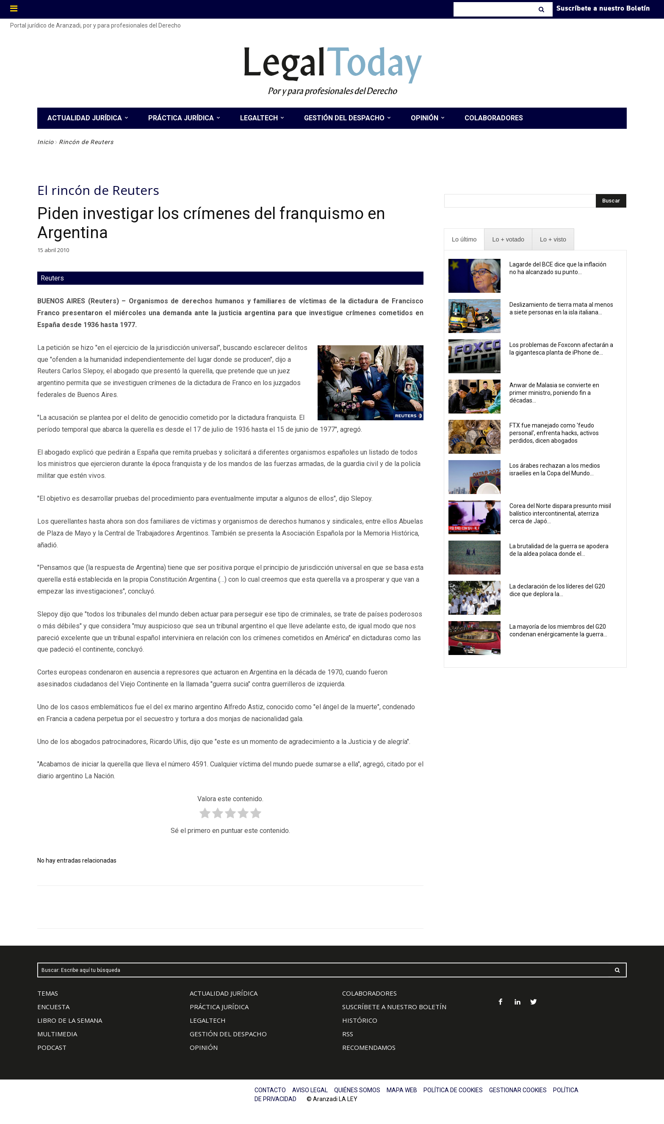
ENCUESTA (53, 1006)
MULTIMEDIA (57, 1034)
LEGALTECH (208, 1020)
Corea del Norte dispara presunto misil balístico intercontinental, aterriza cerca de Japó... (560, 513)
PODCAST (51, 1047)
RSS (347, 1034)
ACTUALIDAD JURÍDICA (223, 993)
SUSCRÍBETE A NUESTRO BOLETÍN (394, 1006)
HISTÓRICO (359, 1020)
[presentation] (464, 239)
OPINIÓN (204, 1047)
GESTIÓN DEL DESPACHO (228, 1034)
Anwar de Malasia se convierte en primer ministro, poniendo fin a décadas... (554, 393)
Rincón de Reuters (86, 142)
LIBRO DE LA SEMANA (69, 1020)
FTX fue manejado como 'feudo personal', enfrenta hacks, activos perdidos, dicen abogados (554, 433)
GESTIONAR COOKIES (518, 1090)
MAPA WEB (402, 1090)
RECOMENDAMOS (369, 1047)
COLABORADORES (369, 993)
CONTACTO (270, 1090)
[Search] (542, 9)
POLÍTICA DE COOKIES (453, 1090)
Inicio (45, 142)
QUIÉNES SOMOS (357, 1090)
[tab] (464, 239)
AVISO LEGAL (310, 1090)
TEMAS (47, 993)
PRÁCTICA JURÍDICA (219, 1006)
